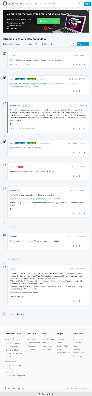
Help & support (48, 332)
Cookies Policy (63, 339)
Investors (76, 342)
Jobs (75, 339)
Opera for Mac (12, 339)
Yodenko (13, 261)
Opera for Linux (12, 343)
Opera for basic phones (15, 368)
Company (78, 326)
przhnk (12, 48)
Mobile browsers (11, 354)
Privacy (60, 335)
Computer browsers (12, 332)
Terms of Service (63, 345)
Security (60, 332)
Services (32, 326)
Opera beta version (14, 346)
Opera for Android (13, 358)
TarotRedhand (15, 98)
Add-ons (31, 332)
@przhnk (41, 71)
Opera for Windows (13, 37)
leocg (12, 72)
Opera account (34, 335)
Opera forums (47, 339)
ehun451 (13, 229)
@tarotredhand (16, 140)
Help (44, 326)
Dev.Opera (46, 342)
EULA (59, 342)
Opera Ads (32, 342)
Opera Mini (10, 361)
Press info (77, 335)
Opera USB (10, 349)
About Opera (78, 332)
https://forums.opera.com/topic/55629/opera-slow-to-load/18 (35, 191)
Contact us (77, 349)
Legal (60, 326)
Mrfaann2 (13, 159)
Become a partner (80, 345)
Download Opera (50, 14)
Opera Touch (11, 365)
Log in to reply (83, 36)
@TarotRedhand (43, 135)
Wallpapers (32, 339)
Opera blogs (47, 335)
